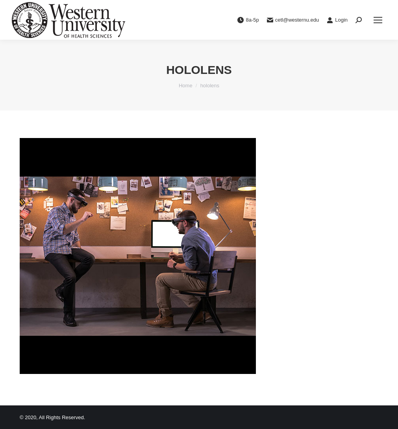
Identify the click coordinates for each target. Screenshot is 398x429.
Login (337, 20)
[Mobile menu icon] (378, 20)
